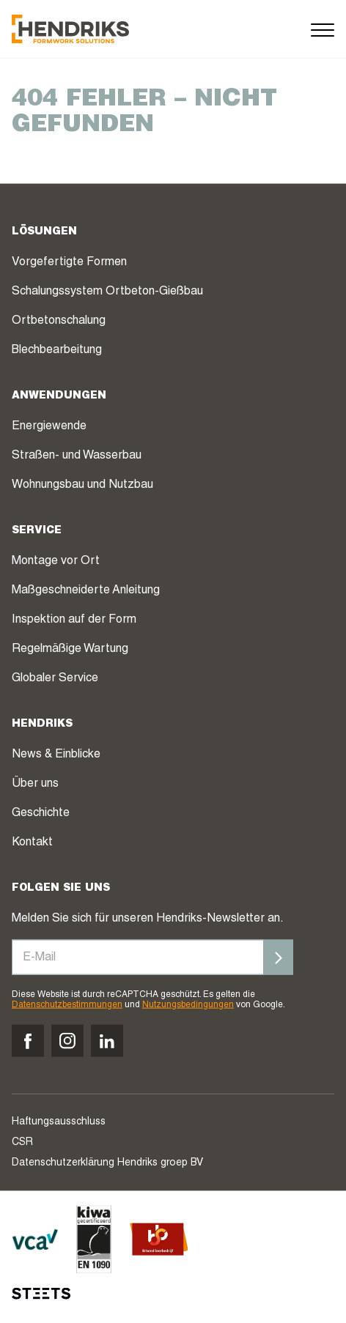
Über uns (35, 784)
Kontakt (32, 842)
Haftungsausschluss (59, 1122)
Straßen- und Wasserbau (76, 456)
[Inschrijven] (278, 956)
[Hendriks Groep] (70, 29)
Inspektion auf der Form (74, 620)
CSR (22, 1143)
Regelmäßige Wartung (70, 649)
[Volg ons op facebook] (28, 1041)
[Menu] (322, 29)
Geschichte (41, 813)
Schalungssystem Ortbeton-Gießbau (107, 291)
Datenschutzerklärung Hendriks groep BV (107, 1163)
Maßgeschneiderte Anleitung (86, 590)
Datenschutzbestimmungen (67, 1005)
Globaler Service (55, 678)
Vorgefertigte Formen (69, 262)
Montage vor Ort (56, 561)
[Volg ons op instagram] (67, 1041)
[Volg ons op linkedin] (107, 1041)
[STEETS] (41, 1294)
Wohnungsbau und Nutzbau (82, 485)
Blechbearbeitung (57, 350)
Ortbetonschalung (59, 321)
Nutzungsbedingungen (188, 1005)
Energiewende (49, 426)
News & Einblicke (56, 754)
